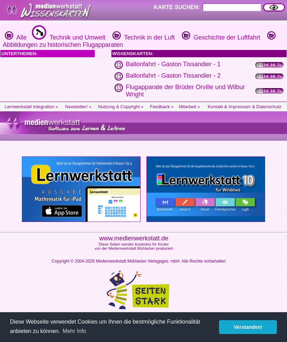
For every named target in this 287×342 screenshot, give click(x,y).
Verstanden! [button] (248, 327)
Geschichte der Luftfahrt (220, 37)
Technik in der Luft (143, 37)
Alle (16, 37)
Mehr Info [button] (74, 331)
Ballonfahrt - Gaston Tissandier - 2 (173, 75)
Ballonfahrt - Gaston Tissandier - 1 (173, 64)
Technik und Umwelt (67, 37)
